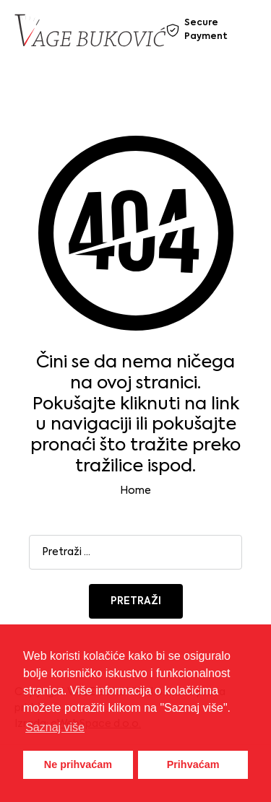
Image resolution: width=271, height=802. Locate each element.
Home (135, 491)
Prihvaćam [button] (193, 764)
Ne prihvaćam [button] (78, 764)
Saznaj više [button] (55, 727)
